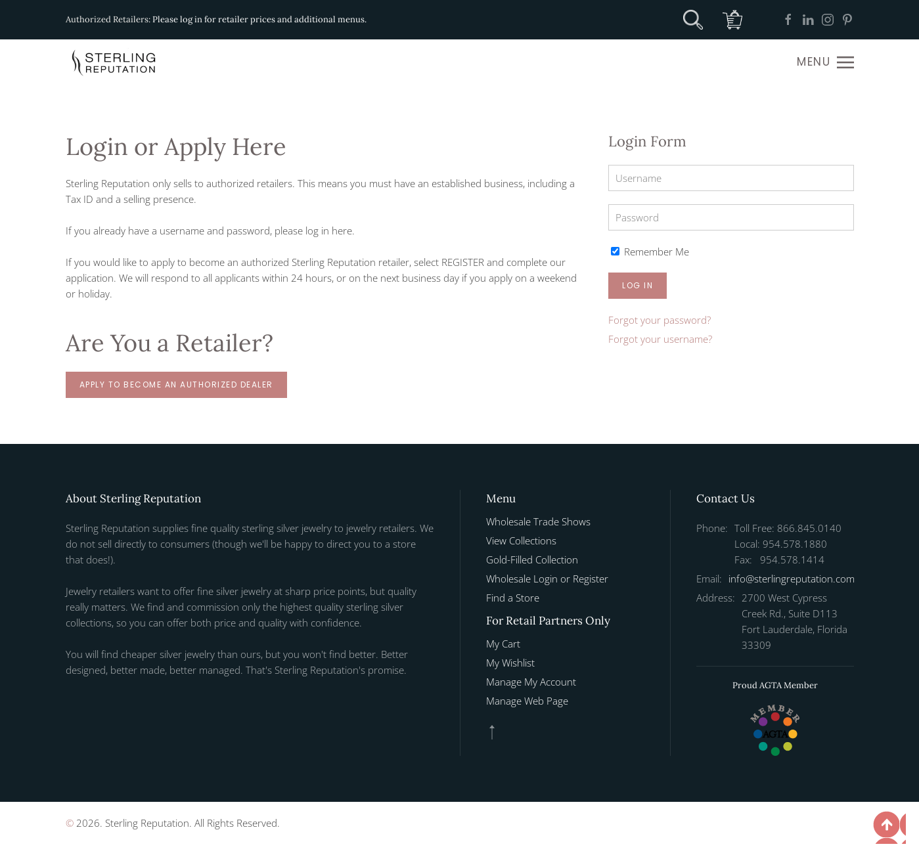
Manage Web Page (527, 700)
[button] (825, 62)
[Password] (730, 217)
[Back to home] (115, 62)
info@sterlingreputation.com (791, 578)
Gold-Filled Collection (532, 559)
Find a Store (512, 597)
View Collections (521, 540)
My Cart (503, 643)
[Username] (730, 178)
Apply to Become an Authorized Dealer (176, 384)
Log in (637, 285)
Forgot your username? (660, 338)
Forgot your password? (659, 319)
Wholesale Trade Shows (538, 521)
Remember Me (650, 251)
